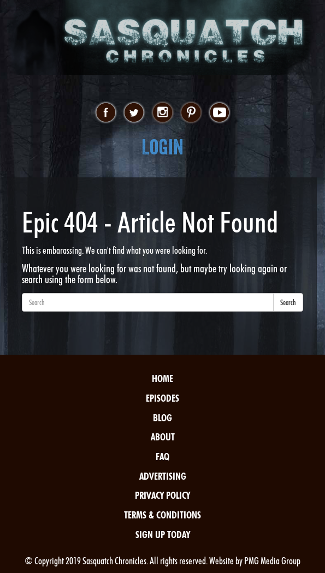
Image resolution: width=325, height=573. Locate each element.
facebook (105, 113)
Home (162, 378)
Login (162, 147)
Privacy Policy (162, 495)
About (163, 437)
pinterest (191, 113)
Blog (162, 417)
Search (288, 302)
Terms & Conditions (162, 515)
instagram (162, 113)
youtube (219, 113)
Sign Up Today (162, 534)
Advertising (162, 476)
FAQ (162, 456)
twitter (134, 113)
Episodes (162, 398)
